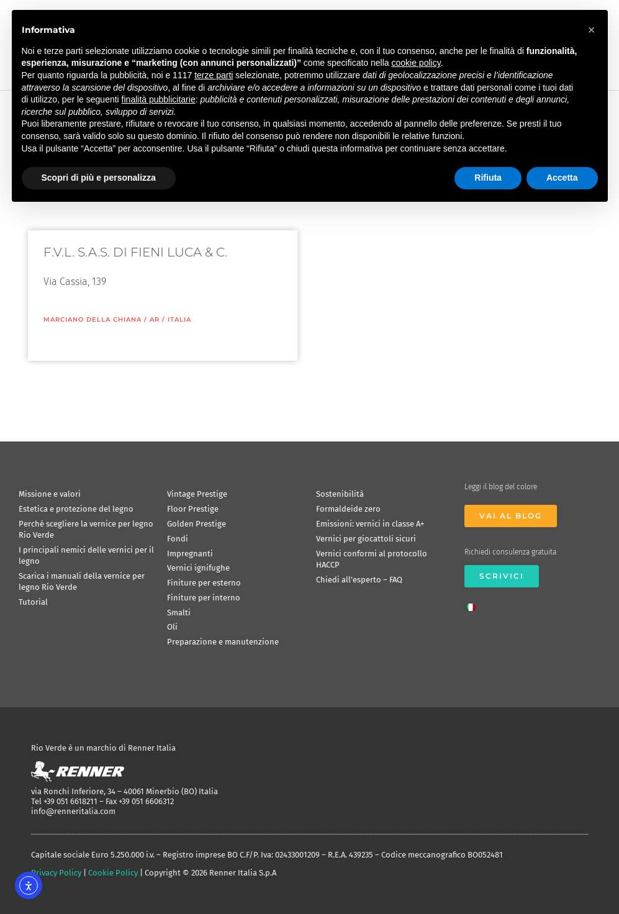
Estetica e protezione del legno (76, 509)
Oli (172, 626)
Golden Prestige (196, 523)
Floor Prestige (193, 509)
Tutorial (33, 602)
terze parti (213, 75)
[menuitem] (473, 603)
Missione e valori (50, 494)
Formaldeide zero (348, 509)
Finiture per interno (203, 597)
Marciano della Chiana (92, 319)
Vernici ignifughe (198, 567)
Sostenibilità (340, 494)
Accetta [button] (562, 178)
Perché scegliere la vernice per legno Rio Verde (86, 529)
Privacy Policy (56, 872)
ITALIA (179, 319)
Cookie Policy (113, 872)
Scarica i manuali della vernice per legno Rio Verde (82, 581)
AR (155, 319)
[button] (592, 30)
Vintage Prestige (197, 494)
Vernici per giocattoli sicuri (366, 538)
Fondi (177, 538)
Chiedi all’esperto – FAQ (359, 579)
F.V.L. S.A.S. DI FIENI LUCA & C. (135, 252)
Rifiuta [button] (488, 178)
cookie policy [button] (415, 63)
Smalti (179, 612)
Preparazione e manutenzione (223, 641)
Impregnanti (190, 553)
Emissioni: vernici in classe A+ (370, 523)
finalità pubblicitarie (159, 99)
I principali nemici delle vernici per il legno (86, 555)
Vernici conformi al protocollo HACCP (371, 559)
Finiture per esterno (204, 582)
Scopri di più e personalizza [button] (99, 178)
